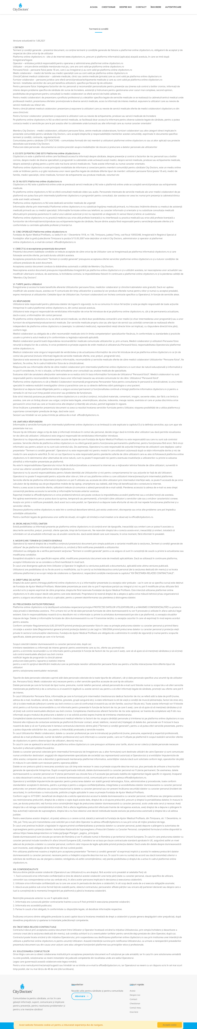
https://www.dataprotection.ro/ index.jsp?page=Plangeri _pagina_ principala (60, 833)
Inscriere (134, 1012)
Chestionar (108, 7)
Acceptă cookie (169, 1025)
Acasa (94, 7)
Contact (141, 7)
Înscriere (156, 7)
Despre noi (125, 7)
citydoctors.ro (27, 242)
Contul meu (135, 1007)
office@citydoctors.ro (65, 242)
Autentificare (173, 7)
